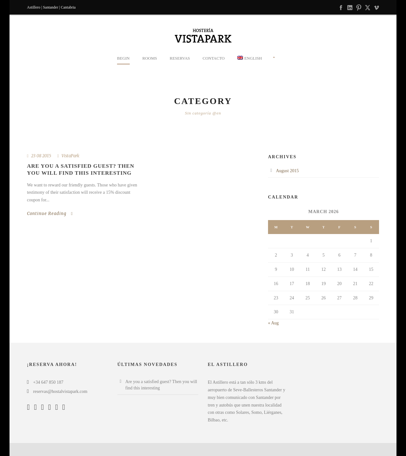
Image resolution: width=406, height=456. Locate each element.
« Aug (273, 323)
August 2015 (287, 170)
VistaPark (70, 156)
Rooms (149, 58)
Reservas (180, 58)
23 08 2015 (41, 156)
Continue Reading (50, 213)
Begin (123, 58)
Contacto (214, 58)
